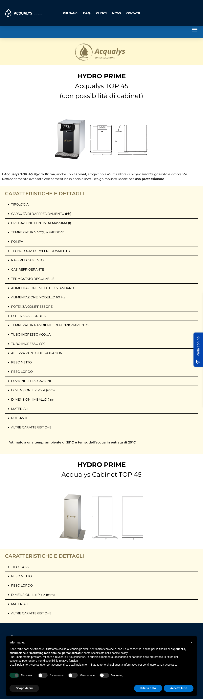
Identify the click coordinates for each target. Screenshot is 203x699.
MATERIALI (19, 409)
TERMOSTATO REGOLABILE (33, 279)
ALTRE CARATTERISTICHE (31, 427)
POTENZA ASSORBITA (28, 316)
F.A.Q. (87, 13)
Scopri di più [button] (24, 688)
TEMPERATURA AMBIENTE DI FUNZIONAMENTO (49, 325)
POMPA (17, 241)
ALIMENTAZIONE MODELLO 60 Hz (38, 297)
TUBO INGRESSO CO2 (28, 344)
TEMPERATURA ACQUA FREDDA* (37, 232)
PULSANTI (19, 418)
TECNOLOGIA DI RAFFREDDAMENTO (40, 251)
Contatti (133, 13)
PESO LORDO (22, 372)
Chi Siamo (70, 13)
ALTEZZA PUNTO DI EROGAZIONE (38, 353)
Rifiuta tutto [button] (148, 688)
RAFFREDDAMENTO (27, 260)
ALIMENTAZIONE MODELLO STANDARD (42, 288)
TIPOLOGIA (20, 204)
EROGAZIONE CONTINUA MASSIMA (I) (41, 223)
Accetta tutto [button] (178, 688)
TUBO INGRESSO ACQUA (31, 334)
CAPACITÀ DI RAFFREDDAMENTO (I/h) (41, 214)
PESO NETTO (21, 362)
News (116, 13)
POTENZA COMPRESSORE (32, 306)
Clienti (101, 13)
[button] (194, 29)
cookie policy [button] (119, 653)
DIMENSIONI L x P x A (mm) (33, 390)
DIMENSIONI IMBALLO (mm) (33, 399)
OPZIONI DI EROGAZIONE (31, 381)
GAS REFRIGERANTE (27, 269)
